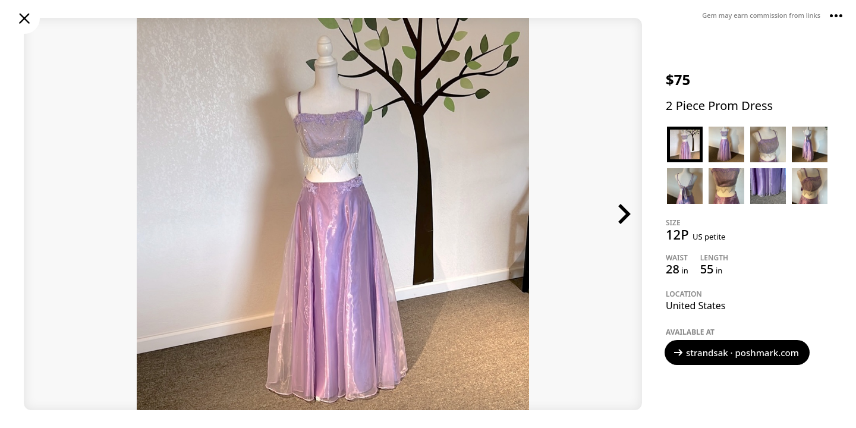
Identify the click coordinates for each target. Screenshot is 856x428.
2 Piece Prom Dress (719, 105)
